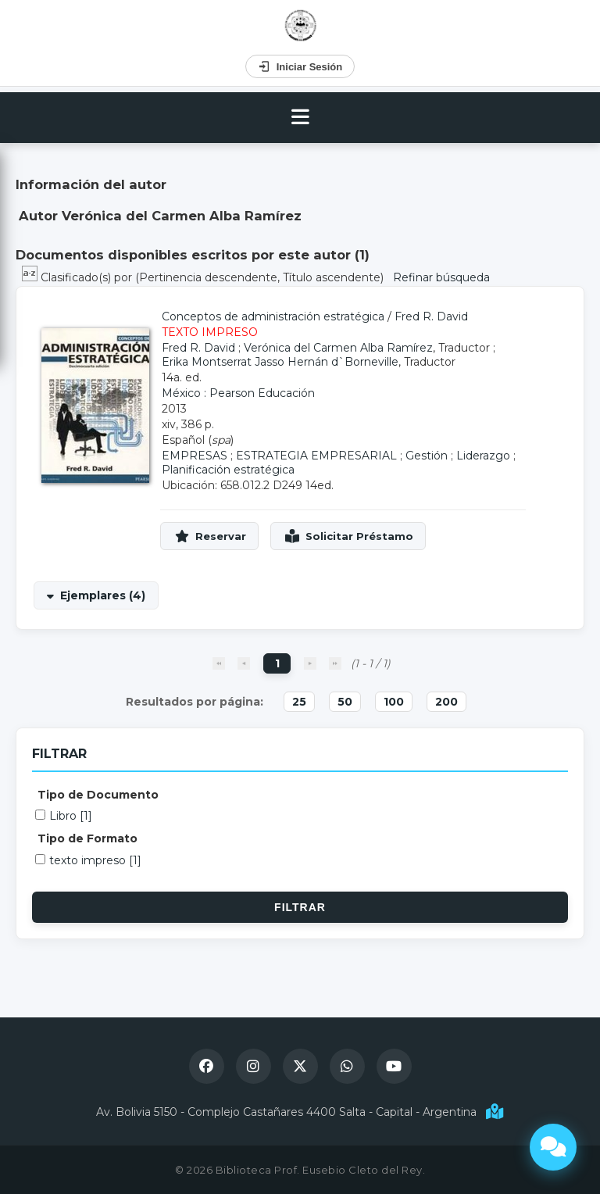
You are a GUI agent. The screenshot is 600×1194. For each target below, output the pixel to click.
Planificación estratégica (228, 470)
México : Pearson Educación (238, 393)
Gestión (426, 456)
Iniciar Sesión (300, 66)
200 (446, 702)
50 (345, 702)
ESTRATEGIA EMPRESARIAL (316, 456)
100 (394, 702)
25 (299, 702)
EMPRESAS (194, 456)
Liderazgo (483, 456)
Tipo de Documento (98, 795)
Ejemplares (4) (102, 595)
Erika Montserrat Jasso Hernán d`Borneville (280, 362)
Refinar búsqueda (441, 277)
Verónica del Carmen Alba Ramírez (338, 348)
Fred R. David (431, 316)
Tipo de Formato (88, 838)
